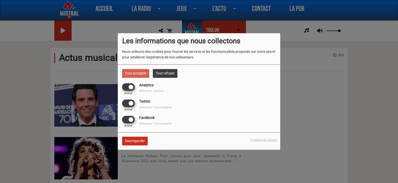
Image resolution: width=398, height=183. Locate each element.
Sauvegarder (135, 141)
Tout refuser (165, 73)
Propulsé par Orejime (264, 140)
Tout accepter (135, 73)
